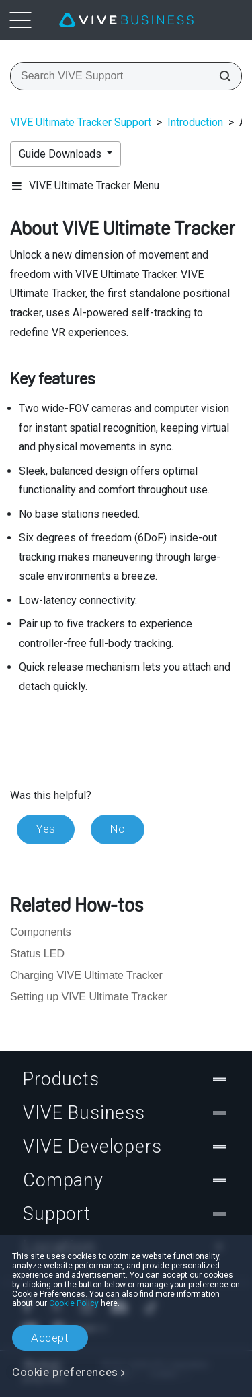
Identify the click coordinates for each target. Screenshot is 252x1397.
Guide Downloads (61, 153)
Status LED (37, 953)
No (118, 829)
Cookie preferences (65, 1372)
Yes (46, 829)
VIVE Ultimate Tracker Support (80, 122)
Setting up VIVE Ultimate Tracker (88, 996)
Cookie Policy (74, 1303)
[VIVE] (126, 20)
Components (40, 932)
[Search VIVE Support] (221, 76)
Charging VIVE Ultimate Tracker (86, 975)
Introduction (195, 122)
